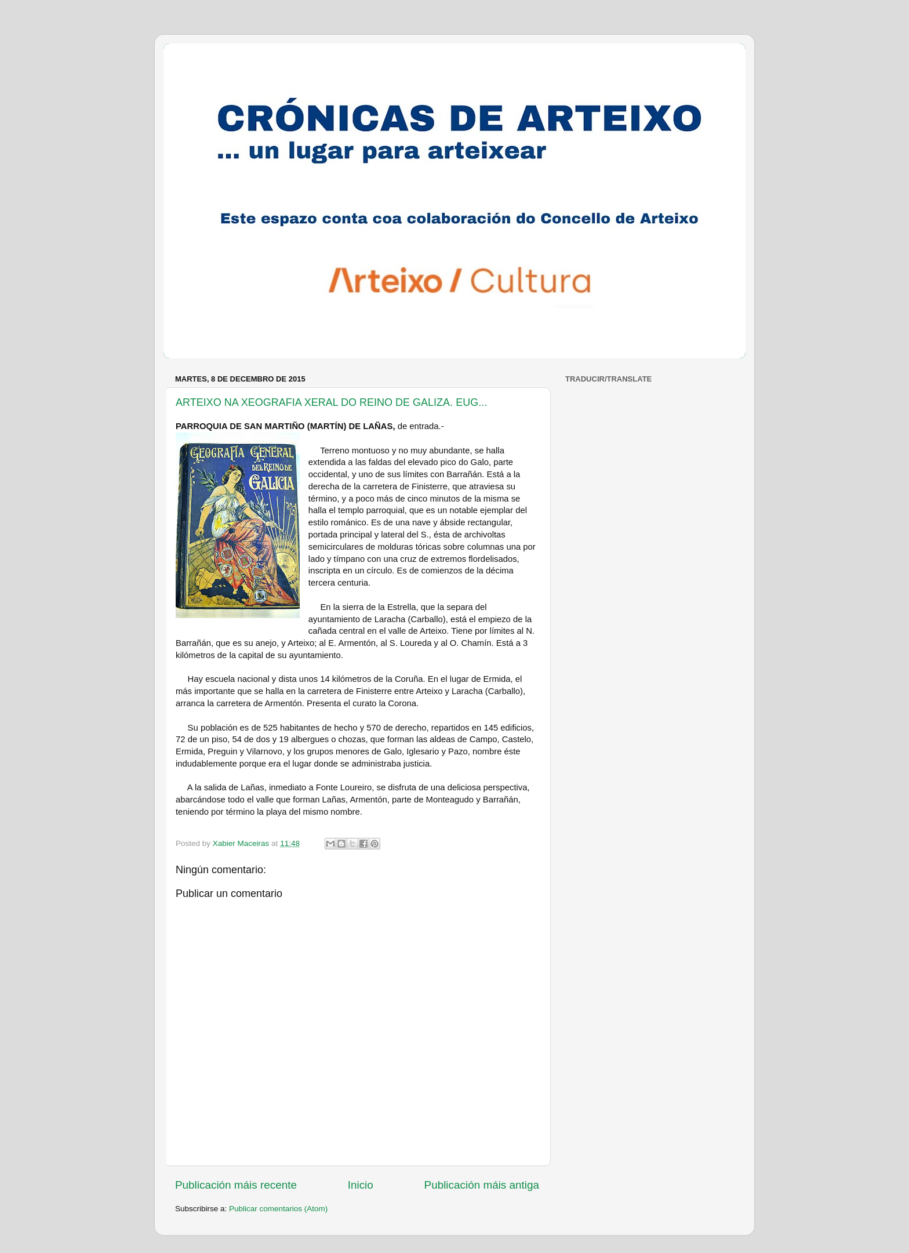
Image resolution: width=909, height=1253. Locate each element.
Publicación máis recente (236, 1185)
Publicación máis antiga (481, 1185)
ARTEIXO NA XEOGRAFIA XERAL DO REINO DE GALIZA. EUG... (331, 402)
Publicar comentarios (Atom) (278, 1208)
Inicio (360, 1185)
